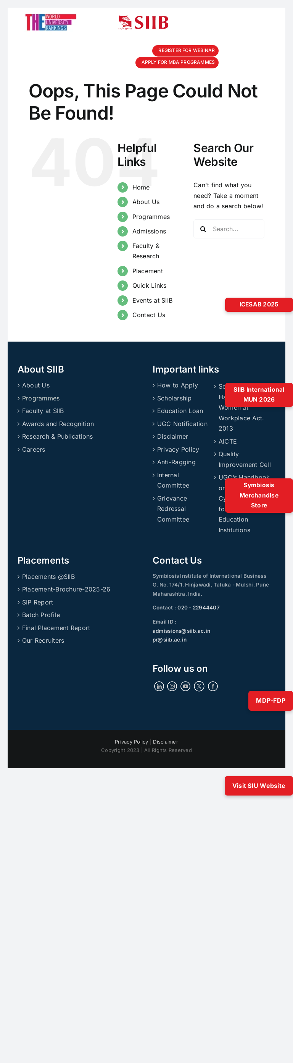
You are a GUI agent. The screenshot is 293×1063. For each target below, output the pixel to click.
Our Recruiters (43, 640)
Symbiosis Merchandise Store (259, 495)
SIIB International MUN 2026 (258, 394)
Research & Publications (57, 436)
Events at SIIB (152, 300)
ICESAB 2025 (259, 304)
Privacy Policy (178, 449)
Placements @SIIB (48, 576)
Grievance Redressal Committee (173, 508)
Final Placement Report (56, 628)
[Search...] (228, 228)
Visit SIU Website (258, 785)
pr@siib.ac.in (170, 640)
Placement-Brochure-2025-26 (66, 589)
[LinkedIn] (159, 686)
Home (141, 187)
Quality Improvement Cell (245, 459)
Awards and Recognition (58, 424)
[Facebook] (213, 686)
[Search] (203, 228)
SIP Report (37, 602)
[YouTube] (185, 686)
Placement (147, 271)
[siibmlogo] (143, 18)
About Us (146, 202)
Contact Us (148, 315)
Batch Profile (41, 615)
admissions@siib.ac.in (181, 631)
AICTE (228, 441)
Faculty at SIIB (43, 411)
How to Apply (177, 385)
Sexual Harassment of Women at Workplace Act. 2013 (241, 407)
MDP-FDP (270, 700)
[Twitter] (199, 686)
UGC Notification (182, 424)
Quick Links (149, 285)
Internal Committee (173, 480)
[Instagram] (172, 686)
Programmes (151, 216)
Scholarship (174, 398)
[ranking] (50, 11)
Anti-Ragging (176, 462)
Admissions (149, 231)
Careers (33, 449)
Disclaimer (172, 436)
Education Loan (180, 411)
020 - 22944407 (198, 607)
